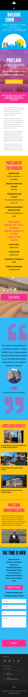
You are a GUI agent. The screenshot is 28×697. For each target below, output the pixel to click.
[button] (14, 8)
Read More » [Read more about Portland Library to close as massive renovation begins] (3, 496)
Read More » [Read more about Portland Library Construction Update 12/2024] (3, 473)
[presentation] (13, 634)
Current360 (17, 693)
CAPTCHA (4, 629)
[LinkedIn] (18, 661)
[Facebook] (9, 661)
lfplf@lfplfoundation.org (12, 679)
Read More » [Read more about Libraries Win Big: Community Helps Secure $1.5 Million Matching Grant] (3, 451)
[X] (5, 661)
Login (14, 687)
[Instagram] (14, 661)
